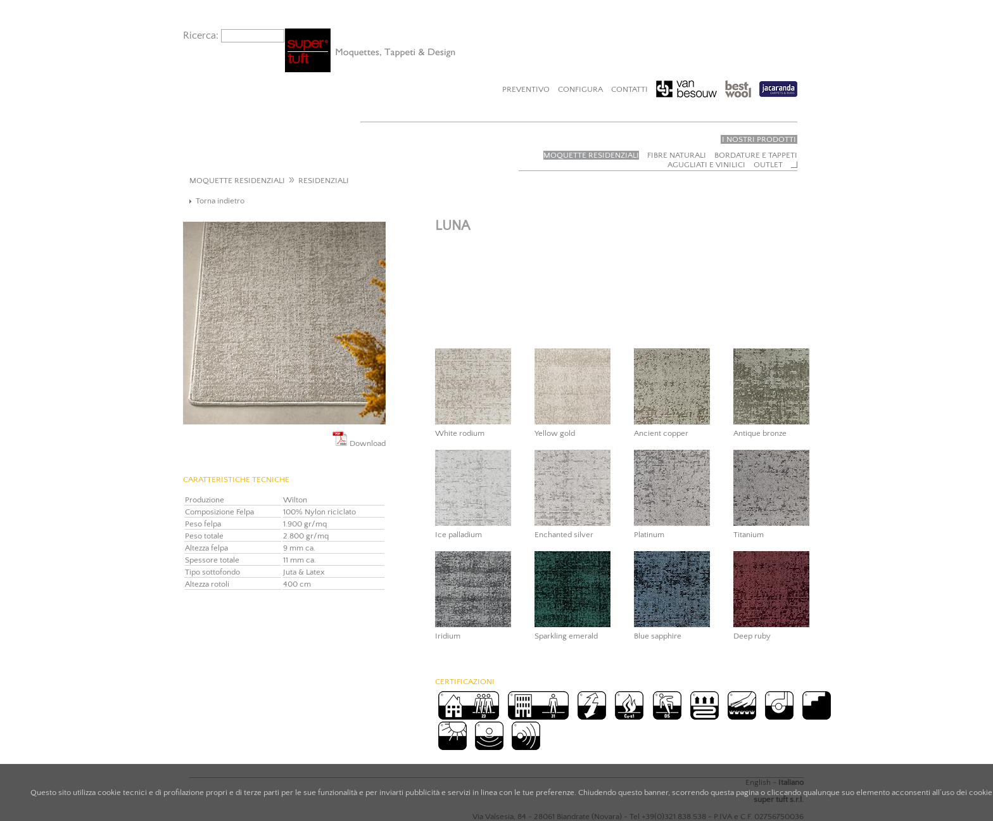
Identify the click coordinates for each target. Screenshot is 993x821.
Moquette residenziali (591, 155)
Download (359, 439)
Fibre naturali (676, 155)
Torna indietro (220, 200)
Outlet (768, 164)
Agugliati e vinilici (706, 164)
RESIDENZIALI (323, 180)
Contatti (629, 89)
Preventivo (526, 89)
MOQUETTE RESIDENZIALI (237, 180)
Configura (580, 89)
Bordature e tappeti (755, 155)
